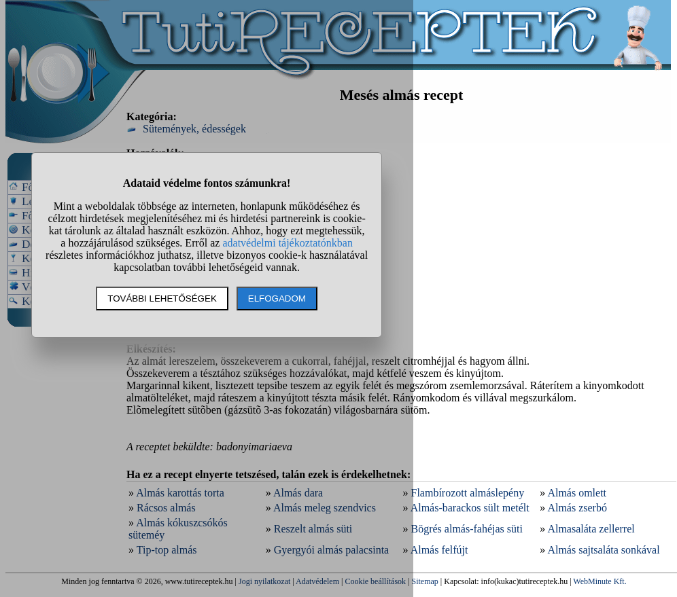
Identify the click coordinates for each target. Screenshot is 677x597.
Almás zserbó (577, 507)
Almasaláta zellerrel (590, 529)
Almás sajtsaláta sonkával (603, 550)
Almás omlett (576, 493)
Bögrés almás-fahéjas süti (467, 529)
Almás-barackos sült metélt (470, 507)
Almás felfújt (439, 550)
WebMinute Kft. (599, 581)
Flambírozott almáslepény (468, 493)
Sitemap (425, 581)
